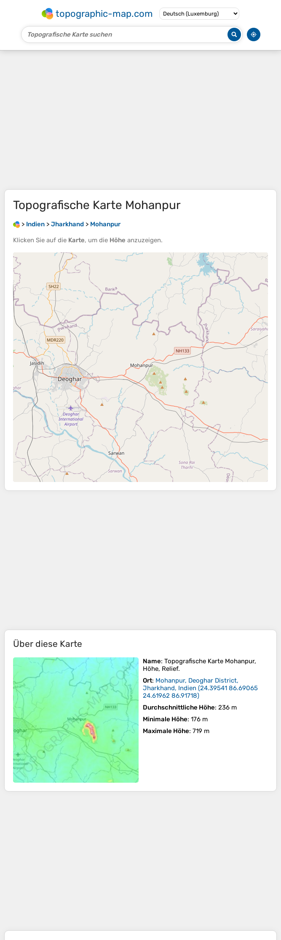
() (200, 688)
